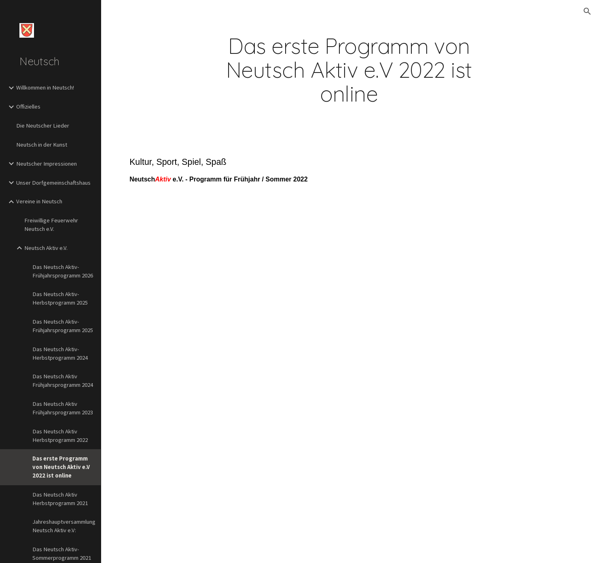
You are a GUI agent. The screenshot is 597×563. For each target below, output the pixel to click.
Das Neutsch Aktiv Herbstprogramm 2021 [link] (60, 499)
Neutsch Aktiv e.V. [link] (46, 248)
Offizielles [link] (28, 106)
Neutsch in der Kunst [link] (41, 144)
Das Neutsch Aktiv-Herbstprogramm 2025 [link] (60, 298)
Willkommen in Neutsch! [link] (45, 87)
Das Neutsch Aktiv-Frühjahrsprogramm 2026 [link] (62, 271)
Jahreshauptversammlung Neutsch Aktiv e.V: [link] (63, 526)
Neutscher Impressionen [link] (46, 163)
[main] (348, 70)
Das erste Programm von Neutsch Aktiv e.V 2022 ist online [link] (61, 467)
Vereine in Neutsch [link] (39, 201)
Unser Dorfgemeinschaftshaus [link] (53, 182)
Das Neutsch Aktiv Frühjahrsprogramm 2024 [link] (62, 380)
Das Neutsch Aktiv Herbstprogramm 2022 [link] (60, 436)
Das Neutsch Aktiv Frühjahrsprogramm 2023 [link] (62, 408)
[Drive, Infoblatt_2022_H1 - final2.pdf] (349, 388)
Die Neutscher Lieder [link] (42, 125)
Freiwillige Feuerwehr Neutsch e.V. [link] (51, 224)
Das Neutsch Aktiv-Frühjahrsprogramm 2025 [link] (62, 326)
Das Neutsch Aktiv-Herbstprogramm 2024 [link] (60, 353)
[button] (587, 11)
